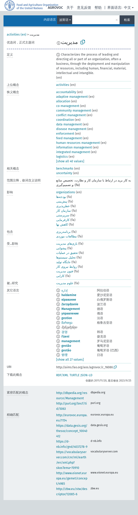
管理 (64, 355)
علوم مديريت (64, 283)
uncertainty (64, 173)
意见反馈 (84, 7)
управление (70, 313)
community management (73, 110)
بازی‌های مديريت (66, 244)
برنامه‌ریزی (63, 232)
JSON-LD (86, 375)
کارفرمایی (63, 220)
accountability (66, 92)
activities (62, 85)
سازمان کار (63, 211)
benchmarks (64, 168)
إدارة (64, 290)
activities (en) (16, 34)
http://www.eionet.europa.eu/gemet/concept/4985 (71, 478)
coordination (65, 120)
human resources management (78, 143)
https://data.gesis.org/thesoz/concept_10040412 (71, 431)
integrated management (73, 152)
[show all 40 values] (70, 161)
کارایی (60, 276)
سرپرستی (62, 215)
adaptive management (72, 97)
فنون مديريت (64, 271)
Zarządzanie (69, 304)
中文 (127, 7)
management (70, 341)
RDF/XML (62, 375)
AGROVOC (55, 7)
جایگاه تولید (63, 262)
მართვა (66, 323)
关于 (69, 7)
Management (70, 309)
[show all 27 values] (70, 359)
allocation (63, 101)
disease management (71, 129)
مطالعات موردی (66, 236)
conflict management (71, 115)
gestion (66, 318)
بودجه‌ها (61, 197)
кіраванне (68, 300)
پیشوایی (61, 248)
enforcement (65, 134)
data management (69, 124)
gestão (66, 346)
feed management (69, 138)
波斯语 (63, 20)
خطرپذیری (63, 206)
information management (74, 147)
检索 (127, 20)
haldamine (68, 295)
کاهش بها (62, 224)
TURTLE (74, 375)
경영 (64, 332)
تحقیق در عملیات (67, 253)
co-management (67, 106)
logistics (62, 157)
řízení (65, 336)
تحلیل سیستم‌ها (66, 257)
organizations (65, 192)
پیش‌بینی (61, 201)
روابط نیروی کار (66, 267)
